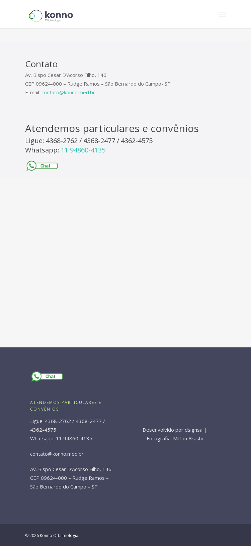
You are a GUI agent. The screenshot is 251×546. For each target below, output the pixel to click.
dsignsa (193, 429)
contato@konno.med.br (68, 92)
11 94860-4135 (83, 149)
